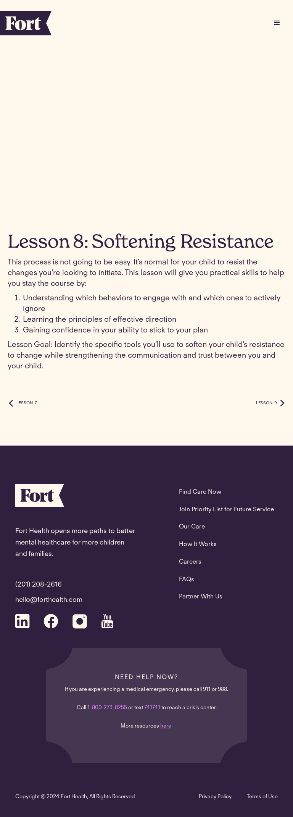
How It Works (198, 544)
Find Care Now (200, 492)
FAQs (186, 580)
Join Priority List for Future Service (226, 510)
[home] (26, 23)
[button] (277, 23)
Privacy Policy (215, 797)
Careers (190, 562)
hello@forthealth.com (48, 600)
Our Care (192, 527)
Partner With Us (200, 597)
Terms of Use (262, 797)
